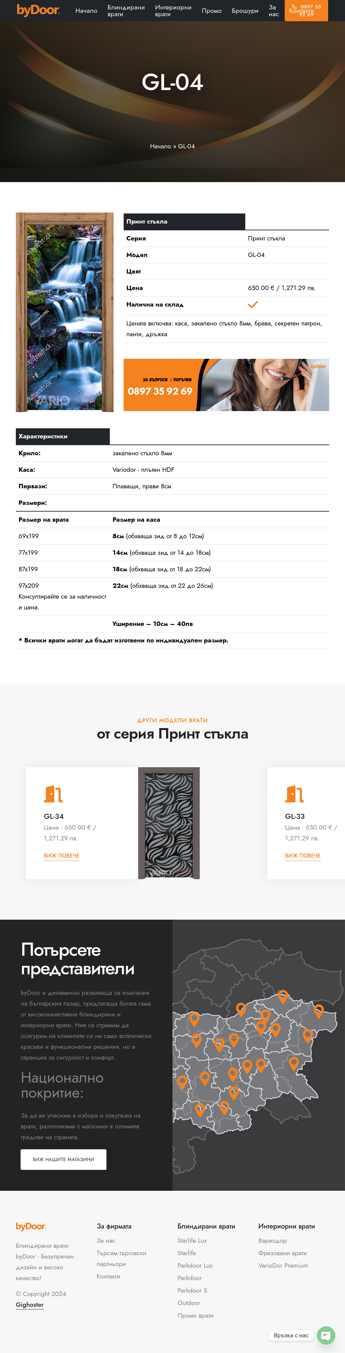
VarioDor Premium (283, 1265)
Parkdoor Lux (195, 1265)
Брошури (245, 10)
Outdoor (189, 1302)
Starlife (187, 1253)
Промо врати (196, 1315)
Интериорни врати (173, 11)
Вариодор (272, 1240)
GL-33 (295, 816)
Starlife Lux (192, 1240)
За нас (274, 11)
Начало (86, 10)
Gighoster (30, 1304)
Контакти (301, 10)
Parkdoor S (192, 1290)
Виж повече (61, 856)
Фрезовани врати (282, 1253)
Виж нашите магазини (63, 1159)
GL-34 (54, 816)
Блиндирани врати (126, 11)
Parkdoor (190, 1278)
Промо (212, 10)
